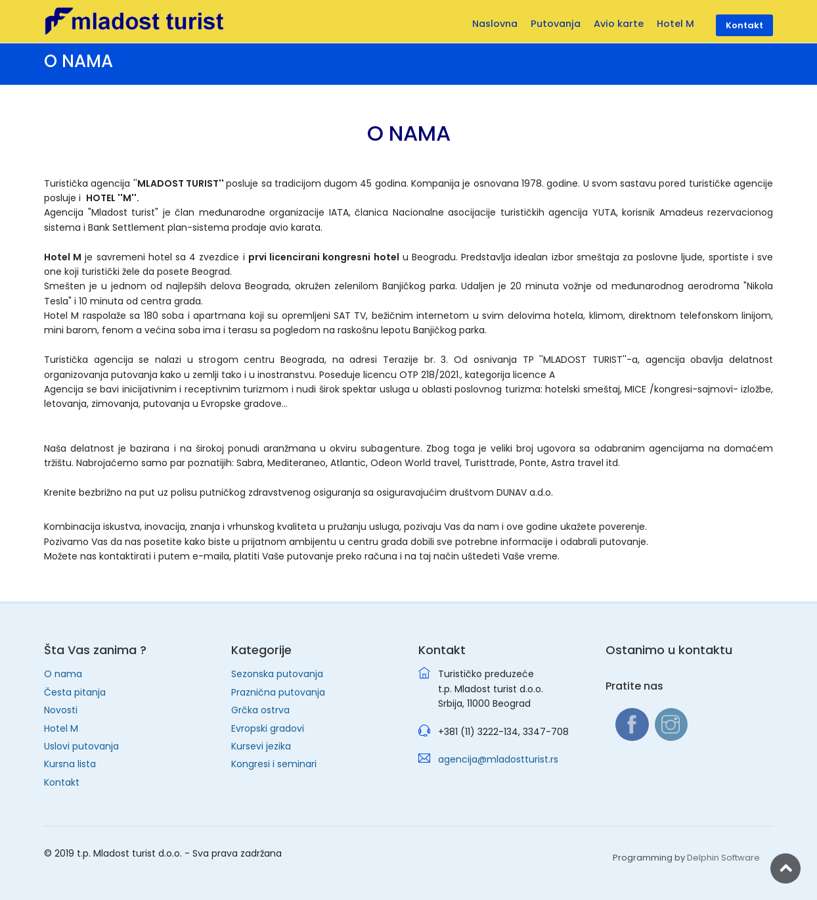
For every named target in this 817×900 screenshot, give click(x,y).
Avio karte (619, 23)
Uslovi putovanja (81, 746)
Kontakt (61, 782)
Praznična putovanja (278, 692)
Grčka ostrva (260, 710)
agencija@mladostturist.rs (498, 759)
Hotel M (61, 728)
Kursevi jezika (261, 746)
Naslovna (495, 23)
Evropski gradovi (267, 728)
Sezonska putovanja (277, 673)
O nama (63, 673)
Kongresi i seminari (274, 763)
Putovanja (556, 23)
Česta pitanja (75, 692)
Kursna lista (70, 763)
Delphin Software (723, 857)
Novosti (60, 710)
